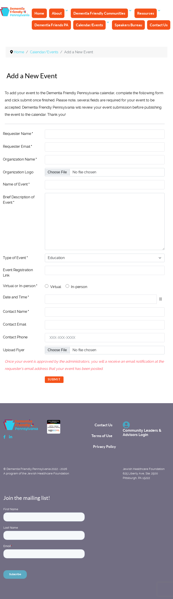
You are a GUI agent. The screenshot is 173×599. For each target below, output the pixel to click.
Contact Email (14, 324)
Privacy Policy (104, 447)
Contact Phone (15, 337)
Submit (54, 379)
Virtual (55, 287)
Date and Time (16, 297)
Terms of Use (101, 436)
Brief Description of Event (18, 200)
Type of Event (15, 258)
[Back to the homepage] (15, 12)
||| (160, 299)
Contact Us (103, 425)
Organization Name (20, 159)
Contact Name (16, 311)
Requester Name (18, 134)
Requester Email (17, 146)
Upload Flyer (14, 350)
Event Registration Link (18, 272)
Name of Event (16, 184)
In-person (79, 287)
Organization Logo (18, 172)
